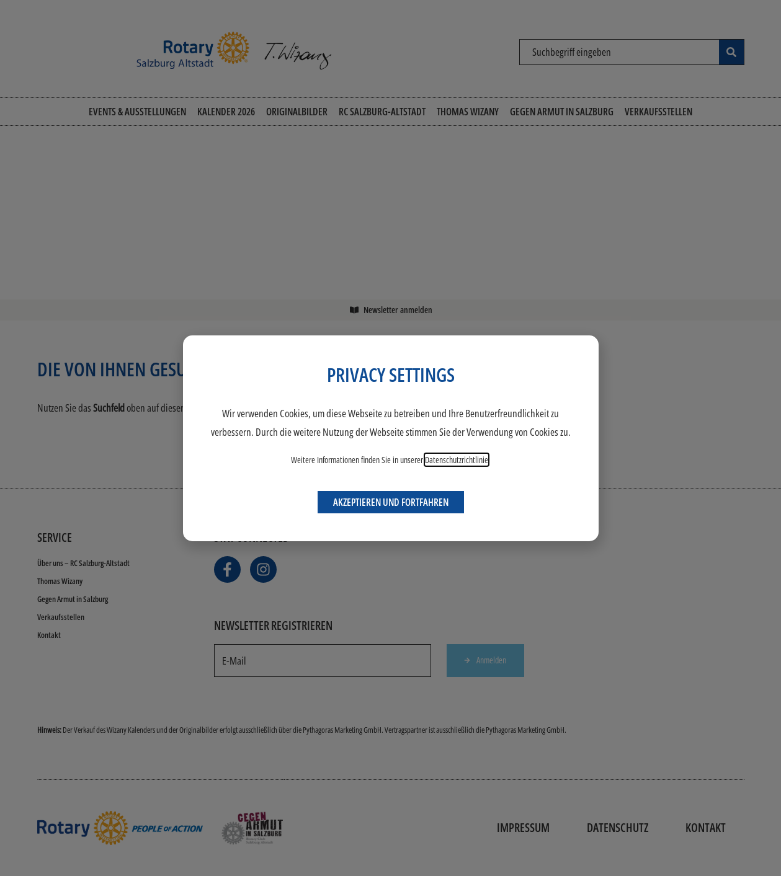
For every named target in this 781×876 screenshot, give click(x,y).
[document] (390, 438)
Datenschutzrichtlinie (456, 460)
